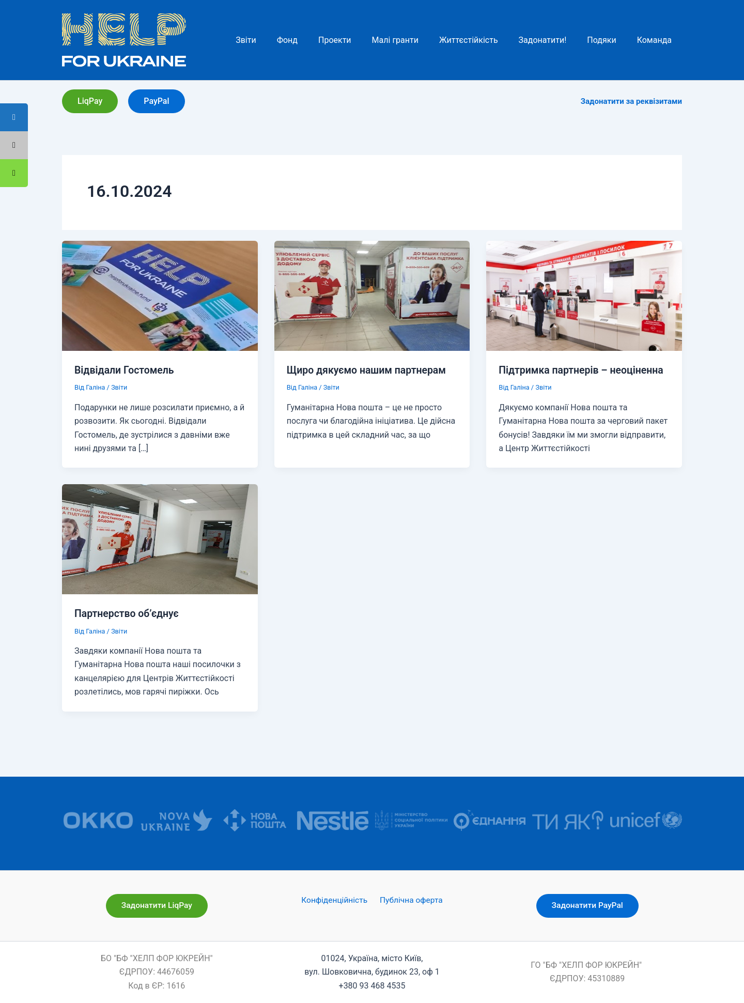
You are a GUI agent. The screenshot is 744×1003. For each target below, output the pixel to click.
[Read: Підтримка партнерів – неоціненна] (584, 295)
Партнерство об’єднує (128, 613)
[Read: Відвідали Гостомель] (160, 295)
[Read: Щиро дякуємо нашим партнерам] (372, 295)
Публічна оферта (410, 900)
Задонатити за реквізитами (631, 101)
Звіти (120, 387)
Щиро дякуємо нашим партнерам (369, 370)
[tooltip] (14, 173)
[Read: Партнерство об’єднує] (160, 539)
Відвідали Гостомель (125, 370)
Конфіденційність (335, 900)
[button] (90, 101)
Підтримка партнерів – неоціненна (583, 370)
